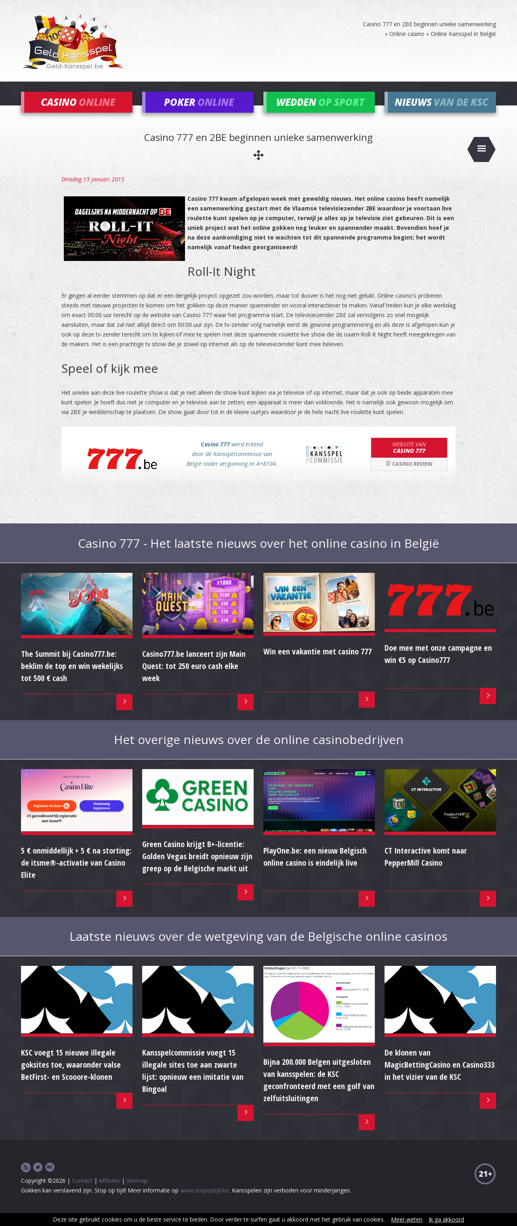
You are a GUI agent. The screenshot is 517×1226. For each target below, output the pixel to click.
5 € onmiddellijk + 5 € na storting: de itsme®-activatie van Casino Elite (76, 873)
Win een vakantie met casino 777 (317, 662)
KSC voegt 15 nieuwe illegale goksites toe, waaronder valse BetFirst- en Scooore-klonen (71, 1076)
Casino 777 (409, 458)
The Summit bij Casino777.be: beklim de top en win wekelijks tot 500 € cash (72, 677)
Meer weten (406, 1219)
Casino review (409, 475)
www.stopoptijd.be (204, 1201)
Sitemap (137, 1192)
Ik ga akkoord (446, 1219)
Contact (82, 1192)
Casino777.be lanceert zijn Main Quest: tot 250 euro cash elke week (194, 677)
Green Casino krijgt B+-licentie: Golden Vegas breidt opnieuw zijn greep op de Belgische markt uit (197, 867)
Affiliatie (109, 1192)
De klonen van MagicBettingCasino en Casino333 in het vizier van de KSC (439, 1076)
